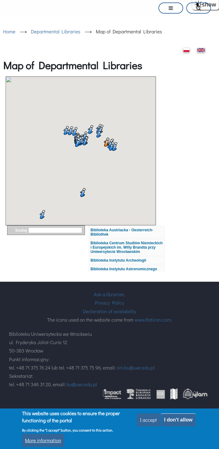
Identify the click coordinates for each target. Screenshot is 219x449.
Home (9, 31)
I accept (148, 420)
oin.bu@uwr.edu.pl (135, 367)
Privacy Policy (109, 302)
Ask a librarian (109, 294)
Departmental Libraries (55, 31)
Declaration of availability (109, 311)
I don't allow (178, 419)
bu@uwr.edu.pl (81, 384)
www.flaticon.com (152, 319)
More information (43, 440)
